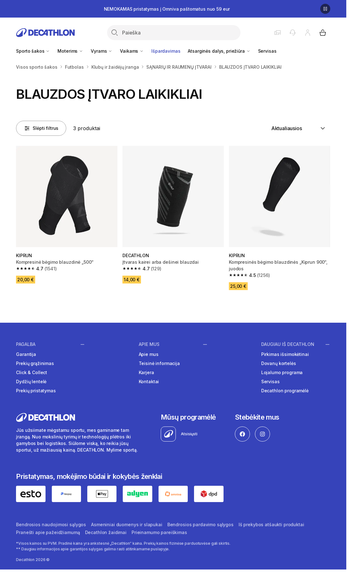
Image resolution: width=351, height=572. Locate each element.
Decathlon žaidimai (106, 532)
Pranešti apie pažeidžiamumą (48, 532)
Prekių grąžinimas (35, 363)
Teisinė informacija (159, 363)
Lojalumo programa (282, 372)
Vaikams (132, 51)
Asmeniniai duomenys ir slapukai (126, 524)
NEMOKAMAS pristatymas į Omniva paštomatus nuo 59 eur (167, 9)
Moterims (70, 51)
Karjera (146, 372)
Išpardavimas (165, 51)
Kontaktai (149, 381)
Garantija (26, 354)
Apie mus (149, 344)
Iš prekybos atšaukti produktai (271, 524)
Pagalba (25, 344)
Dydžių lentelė (31, 381)
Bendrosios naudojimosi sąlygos (51, 524)
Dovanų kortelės (278, 363)
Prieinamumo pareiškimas (159, 532)
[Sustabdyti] (325, 9)
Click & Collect (31, 372)
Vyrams (101, 51)
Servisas (267, 51)
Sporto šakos (33, 51)
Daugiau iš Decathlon (287, 344)
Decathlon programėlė (285, 390)
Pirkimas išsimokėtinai (285, 354)
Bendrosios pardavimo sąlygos (200, 524)
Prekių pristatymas (36, 390)
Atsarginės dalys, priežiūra (219, 51)
